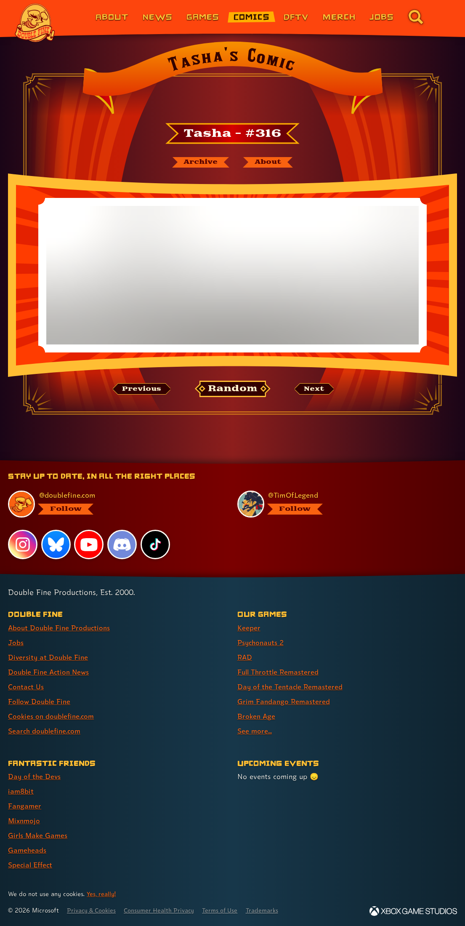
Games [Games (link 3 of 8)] (202, 16)
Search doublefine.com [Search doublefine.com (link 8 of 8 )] (46, 730)
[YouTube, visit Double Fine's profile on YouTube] (89, 544)
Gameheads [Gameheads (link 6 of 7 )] (27, 850)
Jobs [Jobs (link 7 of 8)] (381, 16)
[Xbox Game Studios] (413, 911)
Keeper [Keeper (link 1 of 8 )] (248, 627)
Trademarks (272, 910)
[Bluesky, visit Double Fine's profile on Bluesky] (56, 544)
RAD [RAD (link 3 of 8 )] (245, 657)
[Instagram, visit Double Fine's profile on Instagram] (22, 544)
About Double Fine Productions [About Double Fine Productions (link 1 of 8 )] (61, 627)
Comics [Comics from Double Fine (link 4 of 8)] (252, 16)
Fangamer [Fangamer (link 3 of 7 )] (25, 805)
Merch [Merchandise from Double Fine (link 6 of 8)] (339, 16)
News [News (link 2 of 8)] (158, 16)
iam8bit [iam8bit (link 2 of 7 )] (21, 791)
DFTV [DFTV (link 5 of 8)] (296, 16)
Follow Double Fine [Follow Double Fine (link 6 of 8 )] (40, 701)
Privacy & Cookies (93, 910)
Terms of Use (228, 910)
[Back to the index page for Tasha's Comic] (232, 80)
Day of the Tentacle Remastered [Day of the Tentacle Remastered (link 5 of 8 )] (291, 686)
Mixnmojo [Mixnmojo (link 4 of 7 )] (25, 820)
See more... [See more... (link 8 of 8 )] (254, 730)
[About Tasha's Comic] (269, 162)
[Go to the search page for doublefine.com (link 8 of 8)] (415, 17)
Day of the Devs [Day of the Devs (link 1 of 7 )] (35, 776)
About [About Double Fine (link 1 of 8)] (112, 16)
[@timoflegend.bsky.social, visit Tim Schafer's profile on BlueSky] (342, 504)
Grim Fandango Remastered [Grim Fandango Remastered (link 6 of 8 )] (284, 701)
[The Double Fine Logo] (35, 22)
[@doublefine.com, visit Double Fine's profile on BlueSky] (113, 504)
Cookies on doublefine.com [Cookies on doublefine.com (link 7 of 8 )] (52, 716)
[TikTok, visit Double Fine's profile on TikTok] (155, 544)
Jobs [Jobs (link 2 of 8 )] (16, 642)
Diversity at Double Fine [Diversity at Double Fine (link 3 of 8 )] (49, 657)
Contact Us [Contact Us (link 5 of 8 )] (26, 686)
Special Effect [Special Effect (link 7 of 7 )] (31, 864)
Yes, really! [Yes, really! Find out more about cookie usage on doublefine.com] (102, 893)
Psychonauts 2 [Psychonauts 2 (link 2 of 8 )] (262, 642)
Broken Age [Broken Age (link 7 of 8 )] (256, 716)
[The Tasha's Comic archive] (199, 162)
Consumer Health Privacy (164, 910)
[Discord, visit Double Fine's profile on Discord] (122, 544)
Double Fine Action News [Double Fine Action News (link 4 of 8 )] (50, 671)
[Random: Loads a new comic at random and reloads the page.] (232, 390)
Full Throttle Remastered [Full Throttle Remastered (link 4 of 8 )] (279, 671)
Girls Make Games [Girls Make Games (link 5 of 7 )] (38, 835)
